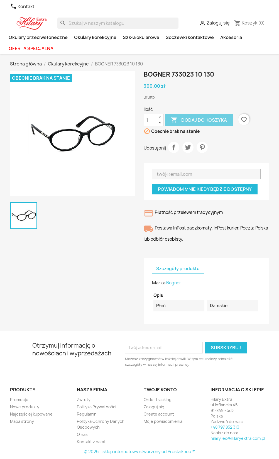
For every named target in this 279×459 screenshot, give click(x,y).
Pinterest (202, 147)
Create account (159, 414)
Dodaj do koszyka (199, 120)
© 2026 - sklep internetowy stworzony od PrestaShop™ (139, 452)
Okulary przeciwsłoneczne (38, 37)
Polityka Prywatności (96, 406)
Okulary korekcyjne (95, 37)
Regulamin (87, 414)
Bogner (173, 283)
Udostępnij (173, 147)
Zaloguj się (154, 406)
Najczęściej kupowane (31, 414)
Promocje (19, 399)
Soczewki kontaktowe (190, 37)
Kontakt (22, 6)
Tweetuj (188, 147)
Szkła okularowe (141, 37)
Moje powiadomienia (163, 421)
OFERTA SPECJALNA (31, 48)
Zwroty (83, 399)
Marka (158, 282)
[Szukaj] (117, 23)
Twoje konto (160, 390)
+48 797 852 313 (225, 427)
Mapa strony (22, 421)
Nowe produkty (24, 406)
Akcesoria (231, 37)
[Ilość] (150, 120)
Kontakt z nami (91, 441)
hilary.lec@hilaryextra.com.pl (238, 438)
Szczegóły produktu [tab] (178, 269)
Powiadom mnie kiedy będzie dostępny (205, 189)
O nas (82, 434)
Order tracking (158, 399)
